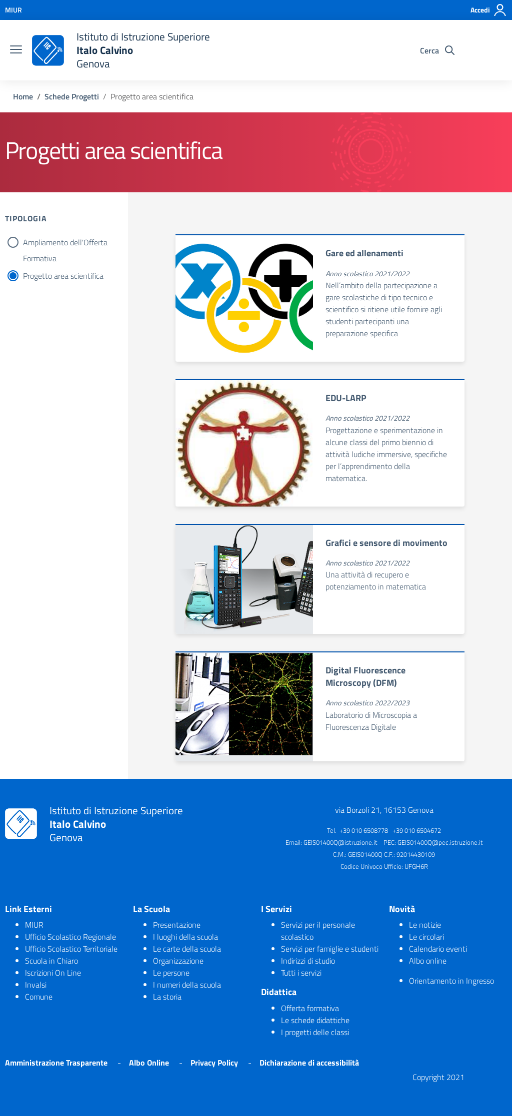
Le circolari (426, 937)
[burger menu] (16, 50)
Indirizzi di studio (308, 961)
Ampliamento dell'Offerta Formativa (65, 243)
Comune (38, 997)
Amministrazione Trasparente (56, 1063)
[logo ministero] (48, 50)
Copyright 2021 (438, 1077)
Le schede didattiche (315, 1020)
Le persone (171, 973)
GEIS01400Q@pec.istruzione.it (440, 842)
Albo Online (149, 1063)
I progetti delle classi (315, 1032)
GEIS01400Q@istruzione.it (341, 842)
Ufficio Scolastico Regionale (70, 937)
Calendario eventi (438, 949)
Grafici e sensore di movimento (387, 543)
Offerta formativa (310, 1008)
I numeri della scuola (187, 985)
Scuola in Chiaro (51, 961)
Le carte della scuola (187, 949)
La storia (167, 997)
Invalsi (35, 985)
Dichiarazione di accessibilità (309, 1063)
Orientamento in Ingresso (451, 981)
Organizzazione (178, 961)
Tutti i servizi (301, 973)
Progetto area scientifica (63, 276)
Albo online (427, 961)
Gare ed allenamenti (365, 253)
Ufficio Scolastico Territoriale (71, 949)
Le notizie (425, 925)
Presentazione (176, 925)
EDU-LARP (346, 398)
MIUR (34, 925)
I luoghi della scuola (185, 937)
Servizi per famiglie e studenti (329, 949)
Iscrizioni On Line (53, 973)
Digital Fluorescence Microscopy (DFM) (366, 676)
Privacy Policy (214, 1063)
